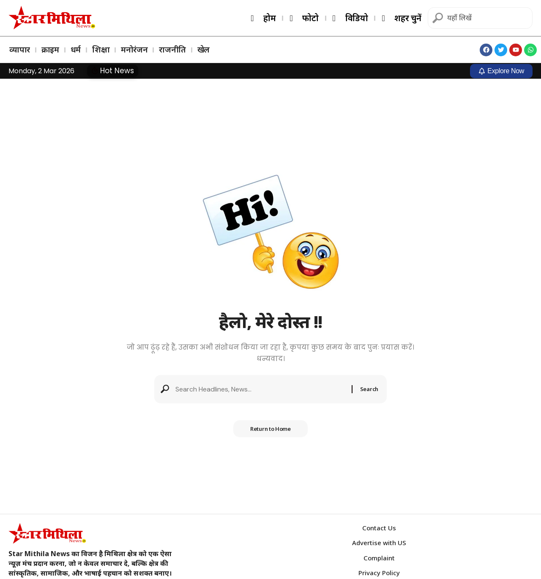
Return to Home (270, 429)
